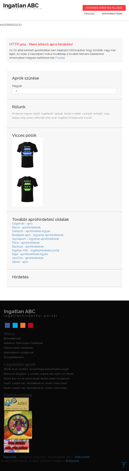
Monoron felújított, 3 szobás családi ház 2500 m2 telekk (39, 374)
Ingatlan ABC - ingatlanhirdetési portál (35, 250)
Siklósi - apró (20, 261)
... (15, 91)
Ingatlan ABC (23, 7)
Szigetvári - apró (22, 223)
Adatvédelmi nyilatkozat (19, 352)
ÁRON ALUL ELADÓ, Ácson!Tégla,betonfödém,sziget (36, 369)
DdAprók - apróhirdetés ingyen (31, 231)
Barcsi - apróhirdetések (26, 227)
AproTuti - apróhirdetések (28, 258)
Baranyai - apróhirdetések (28, 246)
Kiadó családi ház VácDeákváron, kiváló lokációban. (36, 383)
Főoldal (89, 14)
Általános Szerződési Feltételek (23, 343)
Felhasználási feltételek (18, 347)
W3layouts (72, 460)
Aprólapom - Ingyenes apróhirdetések (35, 238)
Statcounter (82, 457)
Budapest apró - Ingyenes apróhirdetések (37, 235)
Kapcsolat (9, 457)
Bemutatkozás (12, 338)
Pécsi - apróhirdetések (26, 242)
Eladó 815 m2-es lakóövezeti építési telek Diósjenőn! (37, 378)
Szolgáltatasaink (14, 357)
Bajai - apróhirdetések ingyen (30, 254)
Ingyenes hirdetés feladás (104, 8)
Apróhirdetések (112, 14)
